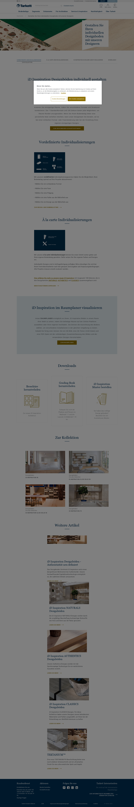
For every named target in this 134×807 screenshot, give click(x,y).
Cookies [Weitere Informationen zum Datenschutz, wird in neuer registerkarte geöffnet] (63, 93)
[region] (68, 92)
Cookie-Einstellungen (58, 98)
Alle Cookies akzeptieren (76, 98)
